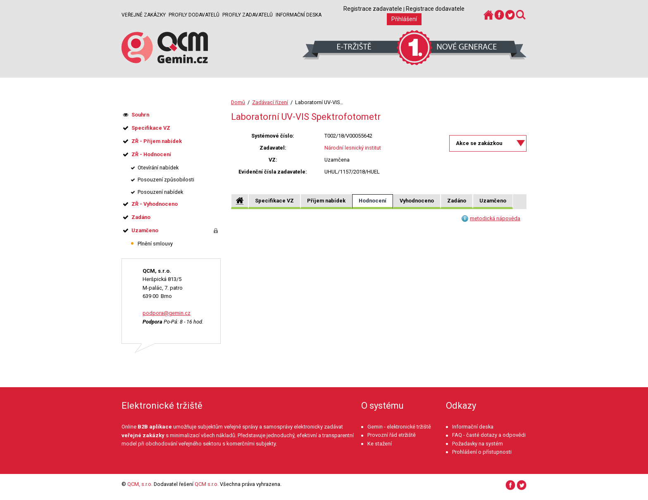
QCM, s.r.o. (139, 484)
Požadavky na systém (477, 443)
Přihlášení (404, 19)
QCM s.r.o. (207, 484)
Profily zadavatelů (247, 15)
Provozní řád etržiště (391, 435)
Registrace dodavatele (435, 8)
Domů (238, 102)
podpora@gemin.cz (167, 313)
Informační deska (299, 15)
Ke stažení (379, 443)
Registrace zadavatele (372, 8)
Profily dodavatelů (194, 15)
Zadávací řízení (270, 102)
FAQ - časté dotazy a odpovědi (489, 435)
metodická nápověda (495, 218)
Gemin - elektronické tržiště (399, 427)
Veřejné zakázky (144, 15)
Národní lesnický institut (352, 148)
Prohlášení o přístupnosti (482, 452)
